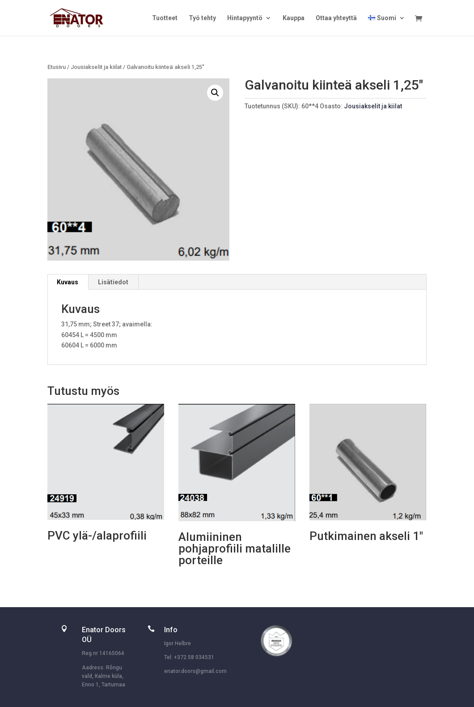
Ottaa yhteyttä (336, 18)
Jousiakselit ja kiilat (96, 67)
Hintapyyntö (244, 18)
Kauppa (294, 18)
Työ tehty (202, 18)
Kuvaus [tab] (67, 282)
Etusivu (56, 67)
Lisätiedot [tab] (113, 282)
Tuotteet (165, 18)
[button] (215, 93)
